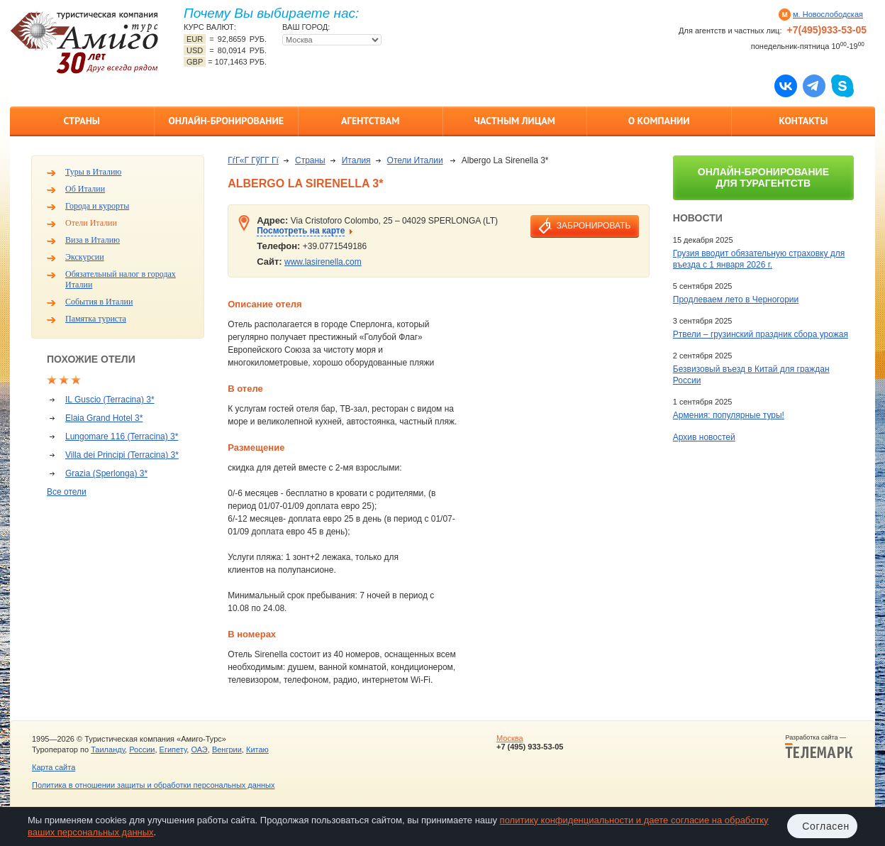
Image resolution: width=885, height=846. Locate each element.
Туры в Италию (93, 172)
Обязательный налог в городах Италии (120, 279)
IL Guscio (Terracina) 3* (110, 400)
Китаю (257, 749)
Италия (356, 160)
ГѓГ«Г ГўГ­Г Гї (253, 160)
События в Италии (99, 302)
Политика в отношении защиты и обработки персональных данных (153, 785)
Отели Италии (91, 223)
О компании (659, 120)
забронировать (593, 226)
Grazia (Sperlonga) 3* (106, 473)
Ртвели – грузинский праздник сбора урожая (760, 334)
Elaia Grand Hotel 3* (104, 418)
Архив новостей (704, 437)
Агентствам (370, 120)
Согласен (826, 826)
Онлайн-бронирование (226, 120)
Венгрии (227, 749)
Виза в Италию (92, 240)
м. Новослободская (828, 14)
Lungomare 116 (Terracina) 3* (121, 436)
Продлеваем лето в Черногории (735, 299)
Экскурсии (84, 257)
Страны (82, 120)
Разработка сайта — (819, 746)
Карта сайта (53, 767)
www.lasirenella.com (323, 262)
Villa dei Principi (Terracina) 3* (122, 455)
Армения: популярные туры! (728, 415)
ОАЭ (199, 749)
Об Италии (85, 189)
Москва (509, 738)
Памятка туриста (95, 319)
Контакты (803, 120)
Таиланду (108, 749)
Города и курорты (97, 206)
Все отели (67, 492)
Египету (173, 749)
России (142, 749)
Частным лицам (514, 120)
